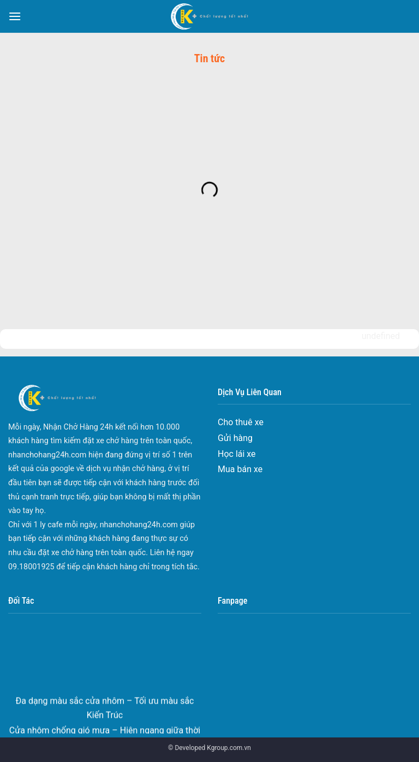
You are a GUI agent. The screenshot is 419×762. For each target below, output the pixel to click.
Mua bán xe (240, 469)
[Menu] (14, 16)
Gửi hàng (235, 438)
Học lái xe (237, 454)
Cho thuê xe (241, 422)
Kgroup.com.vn (229, 748)
